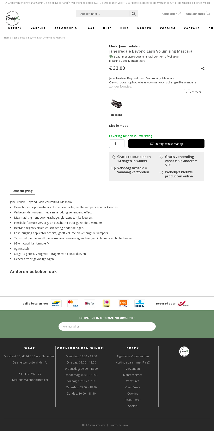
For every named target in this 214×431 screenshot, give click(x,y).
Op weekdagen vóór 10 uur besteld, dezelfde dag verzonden (133, 3)
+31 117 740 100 (30, 374)
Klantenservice (132, 375)
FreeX (133, 348)
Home (7, 37)
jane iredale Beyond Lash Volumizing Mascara (39, 37)
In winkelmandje (166, 144)
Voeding (168, 28)
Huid (107, 28)
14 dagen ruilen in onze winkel (190, 3)
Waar (29, 348)
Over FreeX (132, 387)
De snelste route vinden (29, 362)
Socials (132, 406)
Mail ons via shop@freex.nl (30, 380)
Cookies (132, 393)
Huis (124, 28)
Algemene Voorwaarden (133, 356)
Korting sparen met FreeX (133, 362)
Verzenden (133, 369)
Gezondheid (65, 28)
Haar (90, 28)
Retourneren (132, 400)
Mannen (144, 28)
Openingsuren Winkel (81, 348)
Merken (15, 28)
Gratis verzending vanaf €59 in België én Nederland (36, 3)
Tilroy (125, 424)
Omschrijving (22, 191)
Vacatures (132, 381)
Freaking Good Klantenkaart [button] (127, 61)
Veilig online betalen (81, 3)
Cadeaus (192, 28)
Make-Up (38, 28)
